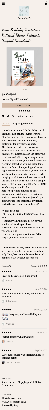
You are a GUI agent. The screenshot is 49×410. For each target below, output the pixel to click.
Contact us (7, 385)
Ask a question (25, 116)
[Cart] (46, 4)
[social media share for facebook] (3, 116)
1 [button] (23, 89)
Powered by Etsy (10, 405)
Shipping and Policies (29, 382)
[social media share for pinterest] (13, 116)
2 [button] (26, 89)
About (12, 382)
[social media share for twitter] (8, 116)
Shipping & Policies (23, 123)
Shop (4, 382)
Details (6, 123)
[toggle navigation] (3, 3)
